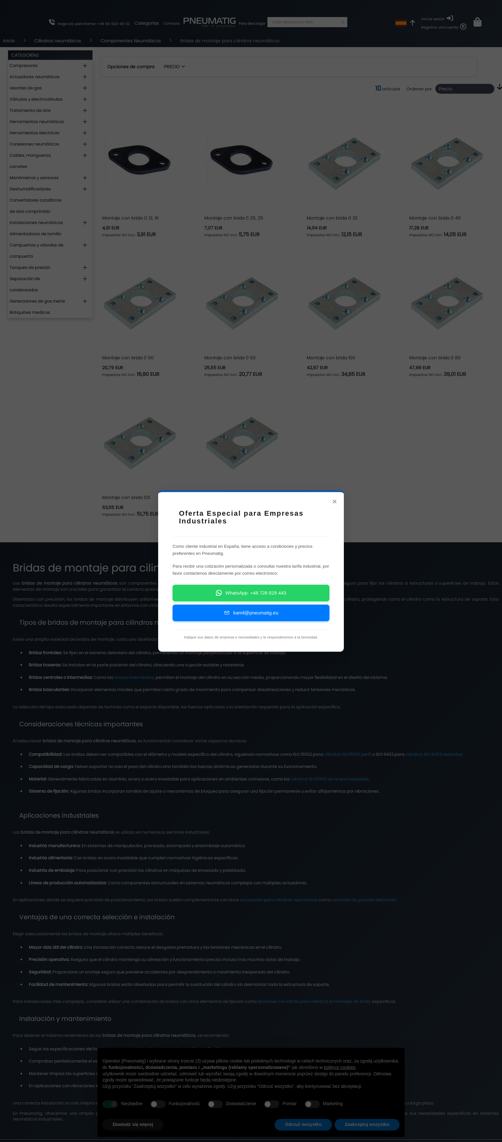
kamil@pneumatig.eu (251, 620)
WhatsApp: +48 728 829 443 (251, 600)
